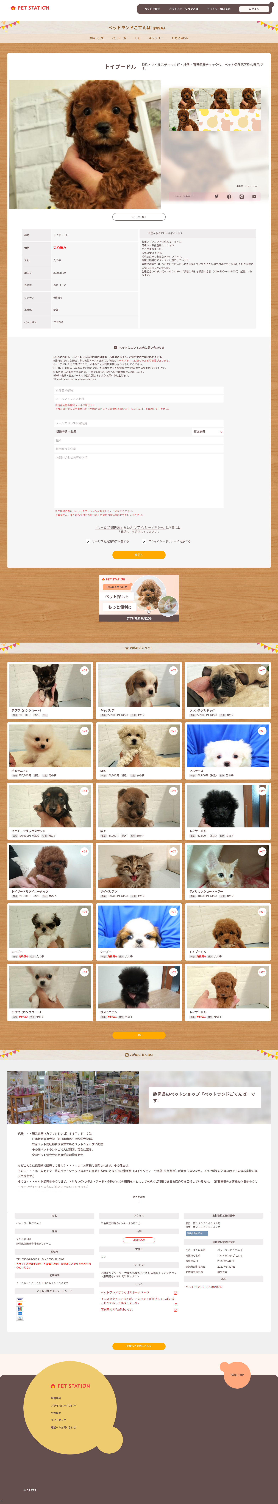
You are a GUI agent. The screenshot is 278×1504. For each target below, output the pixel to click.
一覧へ (139, 1035)
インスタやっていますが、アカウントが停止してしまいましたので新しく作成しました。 (137, 1301)
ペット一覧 (119, 38)
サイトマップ (59, 1420)
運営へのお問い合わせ (64, 1427)
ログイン (254, 8)
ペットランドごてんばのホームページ (125, 1292)
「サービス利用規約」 (109, 527)
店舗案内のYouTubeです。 (118, 1309)
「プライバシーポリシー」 (149, 527)
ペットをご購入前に (219, 8)
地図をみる (139, 1240)
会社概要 (56, 1412)
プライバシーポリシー (64, 1405)
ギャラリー (156, 38)
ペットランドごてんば (137, 28)
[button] (1, 1501)
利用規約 (56, 1397)
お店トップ (96, 38)
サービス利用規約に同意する (110, 541)
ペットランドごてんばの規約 (204, 1287)
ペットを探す (152, 8)
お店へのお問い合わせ (139, 1346)
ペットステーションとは (183, 8)
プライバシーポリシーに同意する (169, 541)
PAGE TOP (237, 1375)
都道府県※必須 (66, 431)
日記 (137, 38)
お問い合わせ (180, 38)
